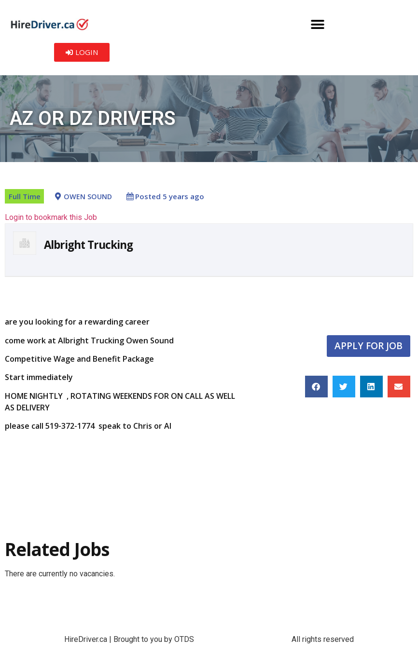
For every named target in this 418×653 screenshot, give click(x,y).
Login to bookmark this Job (51, 217)
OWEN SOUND (88, 196)
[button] (318, 24)
